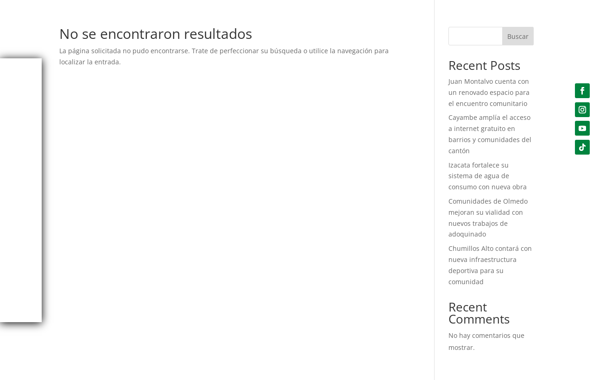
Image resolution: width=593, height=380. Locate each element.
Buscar (518, 36)
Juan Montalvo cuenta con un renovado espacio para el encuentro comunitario (489, 92)
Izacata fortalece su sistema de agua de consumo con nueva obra (487, 176)
